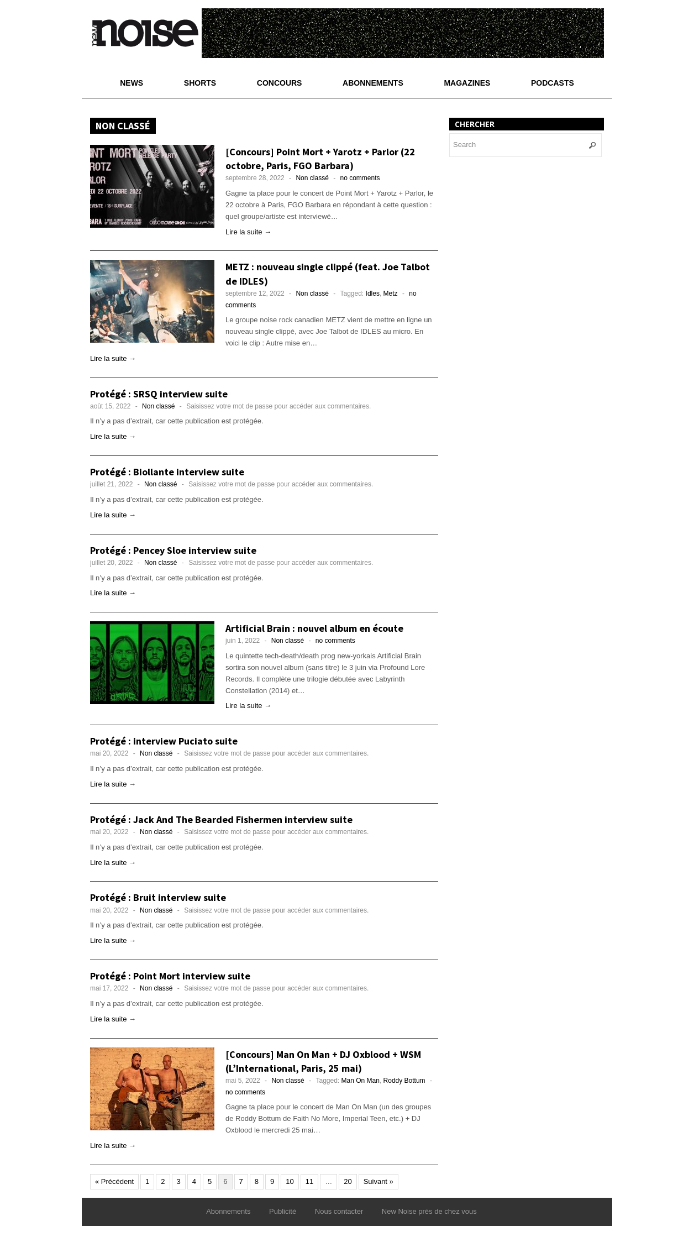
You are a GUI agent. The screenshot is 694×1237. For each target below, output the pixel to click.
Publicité (282, 1211)
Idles (373, 293)
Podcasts (552, 82)
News (131, 82)
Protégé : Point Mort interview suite (170, 975)
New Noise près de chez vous (429, 1211)
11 (309, 1181)
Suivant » (378, 1181)
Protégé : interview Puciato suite (164, 741)
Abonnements (373, 82)
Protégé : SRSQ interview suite (159, 393)
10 (289, 1181)
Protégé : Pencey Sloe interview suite (173, 550)
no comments (360, 178)
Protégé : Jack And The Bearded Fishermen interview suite (221, 819)
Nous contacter (339, 1211)
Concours (279, 82)
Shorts (200, 82)
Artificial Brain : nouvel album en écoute (314, 628)
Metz (390, 293)
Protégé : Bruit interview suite (158, 897)
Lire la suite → (248, 232)
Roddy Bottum (404, 1080)
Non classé (312, 178)
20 (347, 1181)
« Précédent (114, 1181)
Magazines (467, 82)
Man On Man (360, 1080)
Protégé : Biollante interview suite (167, 471)
